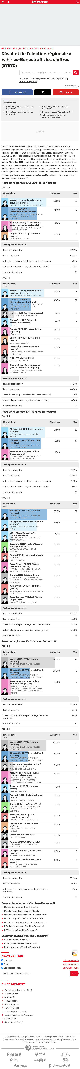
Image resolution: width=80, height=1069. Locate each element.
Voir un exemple (71, 960)
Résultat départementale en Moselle (21, 911)
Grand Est (38, 48)
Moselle (49, 48)
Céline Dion (10, 1018)
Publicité (46, 1037)
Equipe (24, 1037)
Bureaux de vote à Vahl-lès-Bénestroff (57, 112)
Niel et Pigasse (11, 1004)
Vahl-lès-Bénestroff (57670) (17, 939)
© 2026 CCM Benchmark (46, 1042)
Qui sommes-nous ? (12, 1037)
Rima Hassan (10, 1001)
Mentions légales (69, 1040)
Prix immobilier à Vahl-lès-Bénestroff (22, 947)
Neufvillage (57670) (40, 78)
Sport (5, 964)
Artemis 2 (9, 997)
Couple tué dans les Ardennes (18, 1015)
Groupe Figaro (29, 1042)
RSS (74, 1037)
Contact (54, 1037)
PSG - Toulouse (11, 1008)
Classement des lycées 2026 (18, 990)
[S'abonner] (40, 973)
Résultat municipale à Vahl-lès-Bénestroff (24, 926)
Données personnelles (24, 1040)
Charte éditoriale (35, 1037)
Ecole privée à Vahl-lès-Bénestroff (20, 943)
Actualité (6, 960)
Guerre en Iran (11, 994)
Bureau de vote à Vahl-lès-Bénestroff (21, 907)
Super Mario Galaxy (13, 1022)
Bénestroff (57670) (28, 81)
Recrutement (9, 1040)
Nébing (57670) (59, 78)
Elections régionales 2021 (19, 48)
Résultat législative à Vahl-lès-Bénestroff (23, 918)
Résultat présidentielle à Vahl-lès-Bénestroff (25, 915)
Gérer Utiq (58, 1040)
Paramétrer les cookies (43, 1040)
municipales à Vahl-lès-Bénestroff (62, 171)
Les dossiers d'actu (11, 968)
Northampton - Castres (15, 1011)
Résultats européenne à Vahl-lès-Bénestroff (25, 922)
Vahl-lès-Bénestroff (49, 115)
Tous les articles (65, 1037)
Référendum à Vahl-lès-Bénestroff (20, 930)
